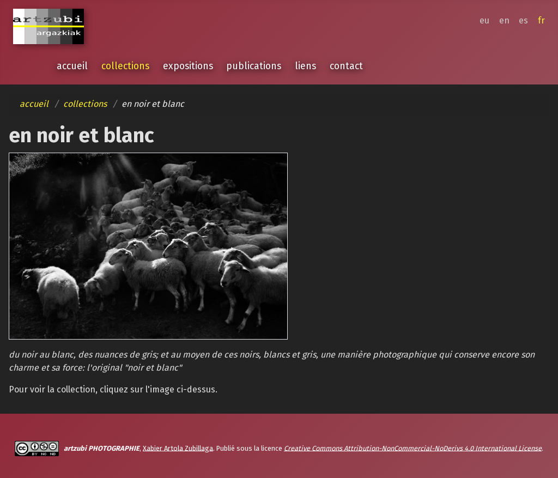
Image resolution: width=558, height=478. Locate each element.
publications (253, 66)
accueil (72, 66)
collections (125, 66)
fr (541, 20)
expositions (188, 66)
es (523, 20)
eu (484, 20)
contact (346, 66)
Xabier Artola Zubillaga (178, 448)
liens (305, 66)
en (504, 20)
